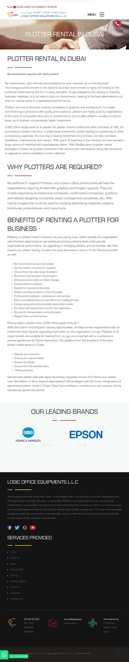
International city (111, 619)
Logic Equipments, (55, 653)
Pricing (14, 575)
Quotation (15, 593)
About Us (15, 558)
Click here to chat (18, 656)
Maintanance (17, 569)
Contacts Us (17, 599)
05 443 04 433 (31, 619)
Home (13, 552)
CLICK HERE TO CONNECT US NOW (32, 7)
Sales (13, 564)
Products (15, 587)
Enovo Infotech (83, 653)
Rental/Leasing (18, 581)
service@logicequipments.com (77, 619)
